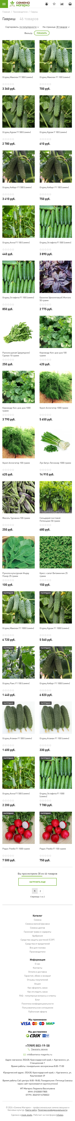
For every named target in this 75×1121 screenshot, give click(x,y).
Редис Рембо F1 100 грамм (53, 848)
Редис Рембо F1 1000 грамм (16, 848)
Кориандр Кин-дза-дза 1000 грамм (16, 409)
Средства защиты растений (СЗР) (37, 939)
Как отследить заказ (37, 991)
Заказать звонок (39, 1049)
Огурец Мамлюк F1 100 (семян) (55, 77)
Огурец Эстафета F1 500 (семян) (55, 242)
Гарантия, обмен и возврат (37, 975)
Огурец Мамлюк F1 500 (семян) (17, 77)
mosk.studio (26, 1115)
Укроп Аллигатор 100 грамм (16, 462)
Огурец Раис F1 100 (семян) (16, 683)
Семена (37, 919)
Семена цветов (37, 927)
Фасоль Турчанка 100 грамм (16, 517)
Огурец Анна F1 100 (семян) (16, 242)
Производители (37, 951)
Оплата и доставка (37, 971)
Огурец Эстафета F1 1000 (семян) (52, 795)
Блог (37, 999)
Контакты (37, 967)
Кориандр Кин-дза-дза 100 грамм (53, 354)
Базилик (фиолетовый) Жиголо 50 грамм (55, 299)
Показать (42, 33)
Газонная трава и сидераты (37, 931)
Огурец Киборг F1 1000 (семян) (55, 683)
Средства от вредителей (37, 943)
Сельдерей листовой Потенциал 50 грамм (50, 519)
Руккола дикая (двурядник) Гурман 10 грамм (16, 354)
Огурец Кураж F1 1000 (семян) (54, 628)
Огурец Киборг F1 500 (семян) (17, 187)
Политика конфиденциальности (38, 1003)
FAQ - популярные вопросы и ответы (37, 995)
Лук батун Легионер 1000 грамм (55, 462)
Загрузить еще (37, 881)
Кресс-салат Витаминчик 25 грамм (54, 574)
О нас (37, 963)
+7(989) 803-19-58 (37, 1045)
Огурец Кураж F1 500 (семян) (16, 132)
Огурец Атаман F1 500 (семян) (17, 738)
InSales (59, 1115)
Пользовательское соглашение (37, 1007)
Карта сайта (31, 1110)
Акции (37, 983)
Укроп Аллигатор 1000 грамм (54, 407)
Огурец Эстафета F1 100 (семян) (18, 297)
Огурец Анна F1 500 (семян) (16, 793)
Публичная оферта (37, 1011)
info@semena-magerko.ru (39, 1054)
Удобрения (37, 935)
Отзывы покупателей (37, 979)
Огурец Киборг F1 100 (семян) (54, 187)
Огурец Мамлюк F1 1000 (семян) (18, 628)
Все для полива (37, 947)
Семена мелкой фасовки (37, 923)
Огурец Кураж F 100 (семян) (53, 132)
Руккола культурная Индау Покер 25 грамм (15, 574)
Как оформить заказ (38, 987)
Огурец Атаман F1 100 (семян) (54, 738)
